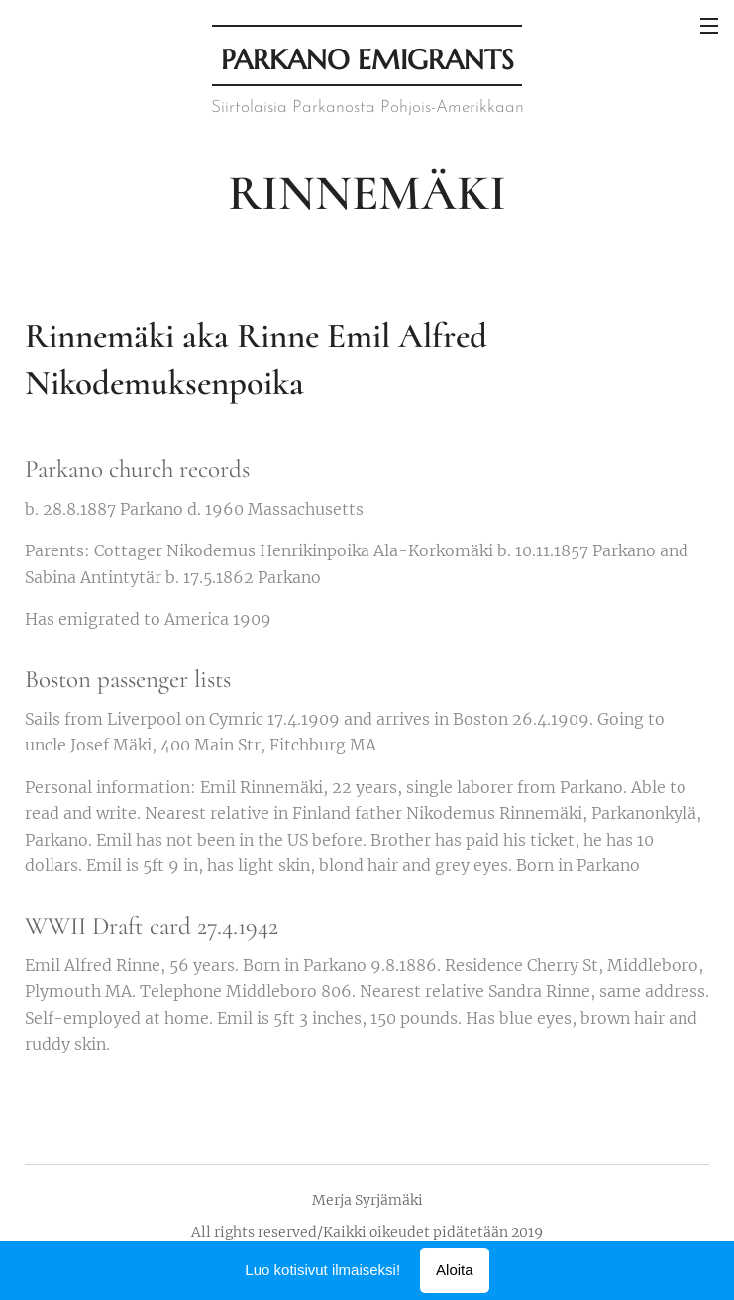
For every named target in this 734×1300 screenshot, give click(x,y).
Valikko (709, 26)
